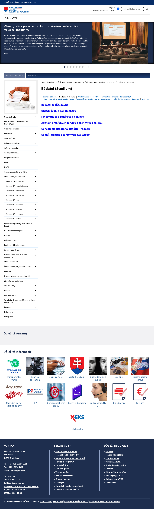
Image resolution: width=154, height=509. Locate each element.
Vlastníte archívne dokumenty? (117, 97)
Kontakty (7, 307)
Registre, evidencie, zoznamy (15, 245)
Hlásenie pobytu (10, 240)
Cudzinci (109, 468)
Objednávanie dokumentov (58, 111)
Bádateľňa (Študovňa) (55, 105)
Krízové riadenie (63, 479)
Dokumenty (8, 312)
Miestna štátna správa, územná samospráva (16, 256)
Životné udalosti (50, 97)
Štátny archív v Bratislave (15, 195)
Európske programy (64, 461)
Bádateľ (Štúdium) (126, 82)
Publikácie (8, 133)
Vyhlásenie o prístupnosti (76, 501)
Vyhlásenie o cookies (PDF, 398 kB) (104, 501)
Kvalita (6, 162)
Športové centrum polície (67, 489)
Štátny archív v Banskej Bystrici (17, 186)
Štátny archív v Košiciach (15, 191)
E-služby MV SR (112, 458)
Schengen (59, 482)
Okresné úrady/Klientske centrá (70, 458)
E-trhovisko (111, 482)
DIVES (6, 167)
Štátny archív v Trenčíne (14, 205)
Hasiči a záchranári (64, 475)
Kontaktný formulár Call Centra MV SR (21, 486)
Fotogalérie (8, 317)
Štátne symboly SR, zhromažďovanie (18, 266)
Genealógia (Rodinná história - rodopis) (66, 129)
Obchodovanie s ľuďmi (116, 465)
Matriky (7, 235)
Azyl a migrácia (62, 468)
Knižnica (145, 99)
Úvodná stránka (10, 117)
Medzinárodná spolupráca (13, 231)
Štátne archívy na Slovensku (14, 177)
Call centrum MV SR (114, 479)
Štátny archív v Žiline (13, 219)
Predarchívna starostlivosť (89, 97)
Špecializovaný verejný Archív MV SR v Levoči (18, 224)
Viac (6, 54)
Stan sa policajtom (114, 454)
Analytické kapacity (11, 157)
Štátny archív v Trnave (14, 209)
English (112, 7)
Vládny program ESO (11, 153)
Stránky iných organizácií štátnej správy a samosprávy (19, 301)
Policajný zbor (62, 465)
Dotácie (7, 290)
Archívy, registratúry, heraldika (15, 172)
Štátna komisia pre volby (67, 454)
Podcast (109, 451)
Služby (111, 82)
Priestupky (8, 271)
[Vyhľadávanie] (132, 9)
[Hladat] (147, 9)
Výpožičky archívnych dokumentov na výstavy (90, 99)
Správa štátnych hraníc (12, 250)
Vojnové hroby (9, 286)
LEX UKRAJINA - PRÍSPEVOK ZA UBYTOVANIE (16, 123)
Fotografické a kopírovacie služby (62, 117)
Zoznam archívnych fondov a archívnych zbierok (72, 123)
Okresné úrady (9, 138)
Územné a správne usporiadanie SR (17, 276)
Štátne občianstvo (11, 262)
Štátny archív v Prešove (14, 214)
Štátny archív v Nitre (13, 200)
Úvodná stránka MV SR (14, 75)
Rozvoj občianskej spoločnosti (69, 486)
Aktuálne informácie (11, 129)
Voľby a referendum (11, 148)
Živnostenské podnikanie (13, 281)
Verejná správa (33, 75)
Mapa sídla (58, 501)
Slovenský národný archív (15, 181)
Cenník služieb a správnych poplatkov (65, 135)
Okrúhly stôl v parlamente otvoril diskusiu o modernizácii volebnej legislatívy (41, 28)
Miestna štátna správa (116, 472)
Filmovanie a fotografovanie (55, 99)
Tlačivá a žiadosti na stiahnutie (125, 99)
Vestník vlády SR (10, 295)
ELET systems (46, 501)
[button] (12, 17)
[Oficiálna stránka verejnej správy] (29, 2)
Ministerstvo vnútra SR (66, 451)
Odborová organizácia (12, 143)
